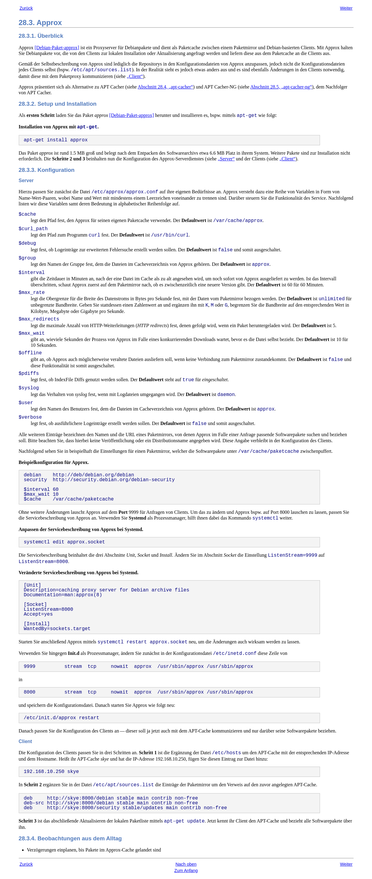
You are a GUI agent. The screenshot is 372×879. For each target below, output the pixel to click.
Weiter (346, 8)
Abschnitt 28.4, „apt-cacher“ (165, 86)
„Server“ (226, 158)
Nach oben (186, 864)
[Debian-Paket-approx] (56, 47)
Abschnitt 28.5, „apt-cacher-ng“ (281, 86)
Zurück (26, 8)
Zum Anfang (186, 870)
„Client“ (135, 76)
